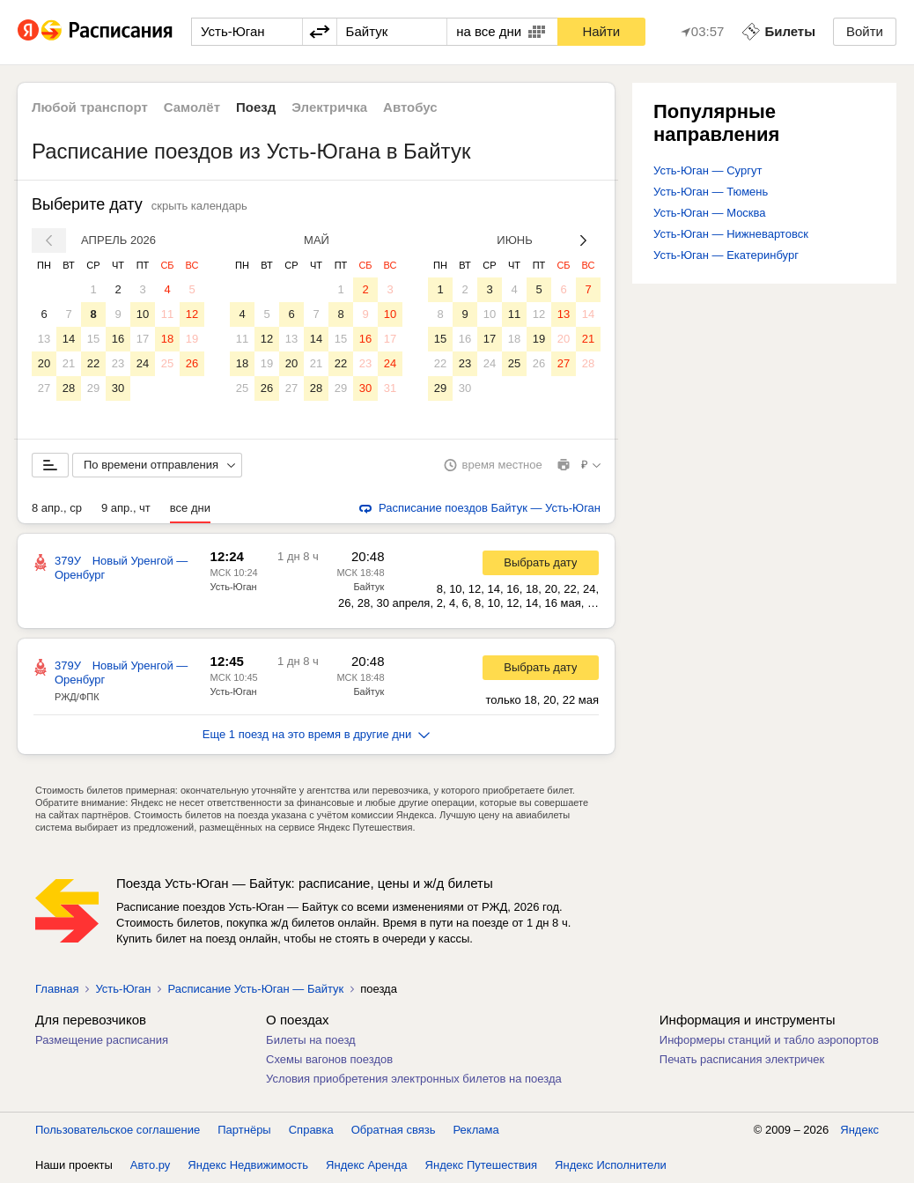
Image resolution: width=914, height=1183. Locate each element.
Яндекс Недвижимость (248, 1165)
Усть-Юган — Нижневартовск (730, 233)
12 (192, 314)
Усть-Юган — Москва (709, 212)
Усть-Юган (233, 586)
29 (93, 388)
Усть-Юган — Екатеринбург (726, 255)
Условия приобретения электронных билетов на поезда (414, 1078)
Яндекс (859, 1129)
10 (142, 314)
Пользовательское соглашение (117, 1129)
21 (69, 363)
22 (93, 363)
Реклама (476, 1129)
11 (167, 314)
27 (44, 388)
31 (390, 388)
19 (192, 338)
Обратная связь (393, 1129)
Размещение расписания (101, 1039)
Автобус (410, 107)
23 (118, 363)
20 (44, 363)
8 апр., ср (57, 507)
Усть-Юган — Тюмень (710, 191)
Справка (311, 1129)
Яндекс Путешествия (481, 1165)
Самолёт (192, 107)
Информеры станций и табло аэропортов (769, 1039)
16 (118, 338)
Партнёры (243, 1129)
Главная (56, 988)
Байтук (368, 586)
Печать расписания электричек (742, 1059)
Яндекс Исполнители (611, 1165)
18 (167, 338)
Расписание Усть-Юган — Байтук (255, 988)
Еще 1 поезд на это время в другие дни (317, 734)
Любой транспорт (90, 107)
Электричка (329, 107)
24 (142, 363)
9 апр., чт (126, 507)
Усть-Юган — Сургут (707, 170)
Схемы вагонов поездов (329, 1059)
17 (142, 338)
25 (167, 363)
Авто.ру (150, 1165)
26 (192, 363)
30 (118, 388)
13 (44, 338)
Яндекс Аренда (366, 1165)
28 (69, 388)
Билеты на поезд (311, 1039)
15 (93, 338)
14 (69, 338)
